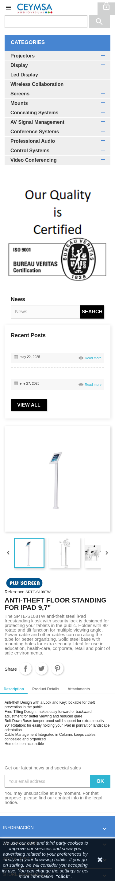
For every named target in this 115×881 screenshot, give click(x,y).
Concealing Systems (34, 112)
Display (19, 65)
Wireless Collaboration (36, 84)
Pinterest (57, 668)
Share (25, 668)
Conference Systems (34, 131)
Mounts (19, 103)
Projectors (22, 55)
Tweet (41, 668)
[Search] (46, 21)
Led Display (24, 74)
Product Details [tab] (45, 689)
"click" (63, 876)
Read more (93, 358)
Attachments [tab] (78, 689)
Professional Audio (32, 141)
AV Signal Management (37, 122)
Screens (19, 93)
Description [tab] (14, 689)
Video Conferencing (33, 160)
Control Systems (29, 150)
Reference (15, 592)
